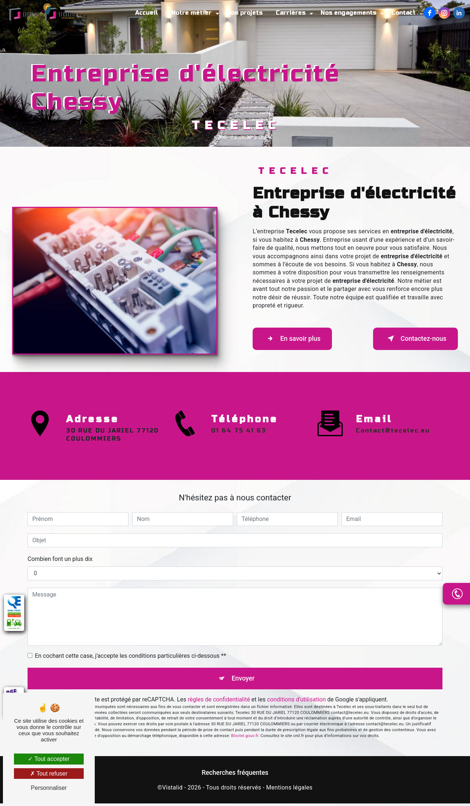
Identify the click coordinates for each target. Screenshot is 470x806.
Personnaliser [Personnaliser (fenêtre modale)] (49, 788)
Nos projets (242, 12)
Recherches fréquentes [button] (235, 775)
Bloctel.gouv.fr (244, 738)
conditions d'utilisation (296, 702)
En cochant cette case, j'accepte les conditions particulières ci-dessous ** (130, 655)
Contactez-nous (410, 338)
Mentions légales (289, 790)
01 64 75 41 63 (238, 464)
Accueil (144, 12)
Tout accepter (48, 759)
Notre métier (189, 12)
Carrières (288, 12)
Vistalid (172, 790)
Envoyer (243, 679)
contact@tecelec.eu (393, 396)
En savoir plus (298, 338)
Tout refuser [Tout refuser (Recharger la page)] (49, 773)
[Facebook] (427, 13)
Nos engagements (346, 12)
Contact (401, 12)
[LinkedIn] (457, 13)
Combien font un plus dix (60, 558)
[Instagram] (442, 13)
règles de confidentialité (219, 702)
